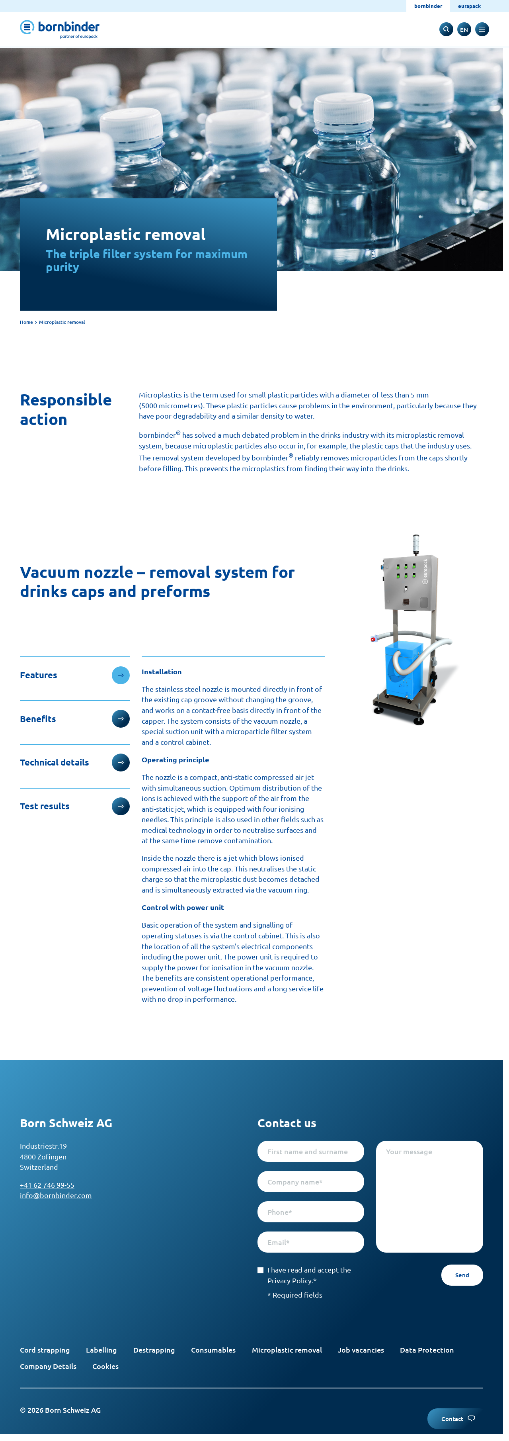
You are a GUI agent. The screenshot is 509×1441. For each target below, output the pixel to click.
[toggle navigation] (482, 29)
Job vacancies (361, 1349)
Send (462, 1275)
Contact (458, 1419)
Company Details (48, 1366)
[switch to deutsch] (464, 29)
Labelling (101, 1349)
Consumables (213, 1349)
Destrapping (154, 1349)
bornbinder (428, 5)
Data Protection (427, 1349)
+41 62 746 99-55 (47, 1185)
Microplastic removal (287, 1349)
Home (26, 322)
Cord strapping (45, 1349)
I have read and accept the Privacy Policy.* (304, 1274)
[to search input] (446, 29)
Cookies (105, 1366)
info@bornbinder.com (56, 1195)
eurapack (469, 5)
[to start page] (59, 29)
